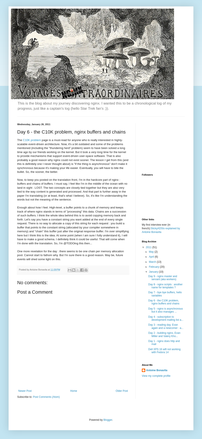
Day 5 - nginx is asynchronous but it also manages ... (165, 310)
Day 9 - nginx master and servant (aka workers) (162, 278)
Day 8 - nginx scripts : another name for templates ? (165, 286)
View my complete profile (156, 375)
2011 (149, 247)
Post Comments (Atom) (46, 396)
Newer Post (25, 390)
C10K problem (32, 140)
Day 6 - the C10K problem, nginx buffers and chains (163, 302)
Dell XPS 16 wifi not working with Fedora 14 (164, 351)
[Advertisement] (163, 144)
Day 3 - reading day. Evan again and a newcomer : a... (165, 326)
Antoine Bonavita (156, 370)
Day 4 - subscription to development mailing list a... (165, 318)
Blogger (107, 419)
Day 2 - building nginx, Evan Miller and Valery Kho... (164, 334)
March (153, 261)
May (152, 251)
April (152, 256)
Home (73, 390)
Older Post (122, 390)
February (154, 266)
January (154, 271)
